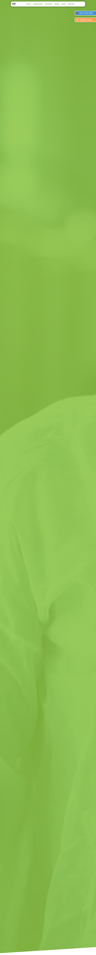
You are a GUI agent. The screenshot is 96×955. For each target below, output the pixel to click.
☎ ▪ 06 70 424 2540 (84, 13)
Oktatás (57, 4)
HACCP (28, 4)
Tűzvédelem (48, 4)
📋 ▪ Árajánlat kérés (84, 20)
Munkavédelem (38, 4)
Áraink (63, 4)
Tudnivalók (71, 4)
